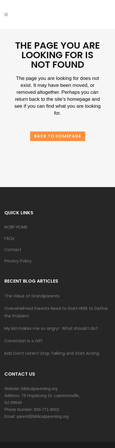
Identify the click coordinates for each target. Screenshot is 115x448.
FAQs (9, 238)
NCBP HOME (16, 227)
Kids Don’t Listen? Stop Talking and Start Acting (51, 353)
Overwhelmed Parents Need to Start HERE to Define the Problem (56, 312)
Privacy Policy (18, 261)
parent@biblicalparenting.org (43, 416)
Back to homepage (57, 136)
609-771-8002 (46, 409)
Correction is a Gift (23, 341)
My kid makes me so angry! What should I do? (51, 328)
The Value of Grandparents (31, 296)
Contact (12, 250)
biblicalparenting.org (39, 388)
